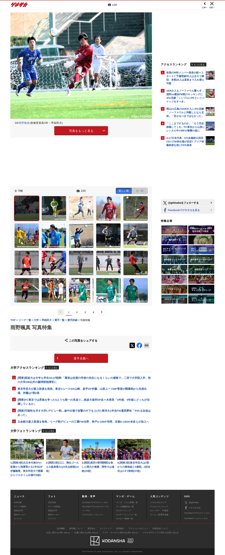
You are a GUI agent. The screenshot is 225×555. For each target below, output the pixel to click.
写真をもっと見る (81, 130)
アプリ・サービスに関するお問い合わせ (120, 532)
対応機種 (61, 528)
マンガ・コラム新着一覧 (127, 502)
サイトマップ (106, 528)
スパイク (18, 518)
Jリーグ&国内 (20, 506)
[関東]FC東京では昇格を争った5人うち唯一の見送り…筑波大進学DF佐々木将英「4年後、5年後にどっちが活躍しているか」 (84, 401)
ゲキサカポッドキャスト (93, 515)
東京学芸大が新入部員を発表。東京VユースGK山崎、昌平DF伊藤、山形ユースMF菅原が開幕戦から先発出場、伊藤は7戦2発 (82, 390)
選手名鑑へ (81, 358)
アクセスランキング (159, 506)
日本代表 (18, 502)
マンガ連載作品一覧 (125, 506)
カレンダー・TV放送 (159, 510)
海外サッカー (20, 515)
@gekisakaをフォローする (181, 203)
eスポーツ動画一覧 (124, 518)
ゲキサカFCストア (158, 502)
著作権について (76, 528)
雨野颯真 (24, 122)
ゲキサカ (19, 5)
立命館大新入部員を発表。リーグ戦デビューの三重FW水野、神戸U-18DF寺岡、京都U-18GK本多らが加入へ (83, 421)
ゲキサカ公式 (192, 508)
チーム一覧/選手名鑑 (159, 515)
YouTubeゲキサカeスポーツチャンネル (95, 508)
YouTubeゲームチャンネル (196, 518)
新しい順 (124, 190)
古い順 (139, 190)
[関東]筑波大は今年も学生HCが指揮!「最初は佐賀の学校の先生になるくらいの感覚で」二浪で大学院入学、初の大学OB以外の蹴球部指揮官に (84, 379)
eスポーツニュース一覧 (126, 515)
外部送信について (160, 528)
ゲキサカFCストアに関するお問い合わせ (160, 532)
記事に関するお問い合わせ (86, 532)
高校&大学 (18, 510)
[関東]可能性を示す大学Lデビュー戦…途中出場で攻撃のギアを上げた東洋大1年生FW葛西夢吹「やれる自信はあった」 (84, 412)
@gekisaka (191, 502)
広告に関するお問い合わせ (58, 532)
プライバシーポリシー (138, 528)
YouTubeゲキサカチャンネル (95, 502)
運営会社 (91, 528)
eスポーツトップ (123, 510)
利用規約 (120, 528)
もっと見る (52, 368)
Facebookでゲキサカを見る (181, 210)
